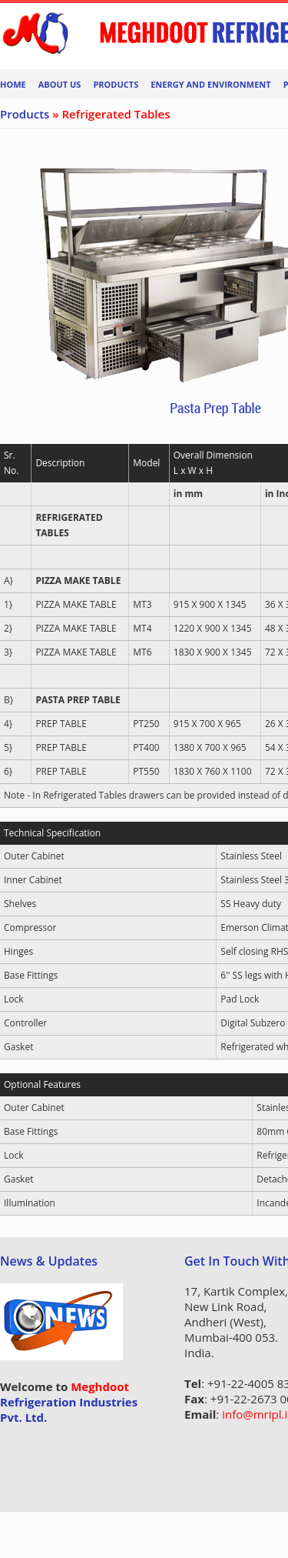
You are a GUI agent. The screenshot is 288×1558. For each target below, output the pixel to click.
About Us (59, 84)
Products (115, 84)
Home (13, 84)
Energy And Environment (210, 84)
